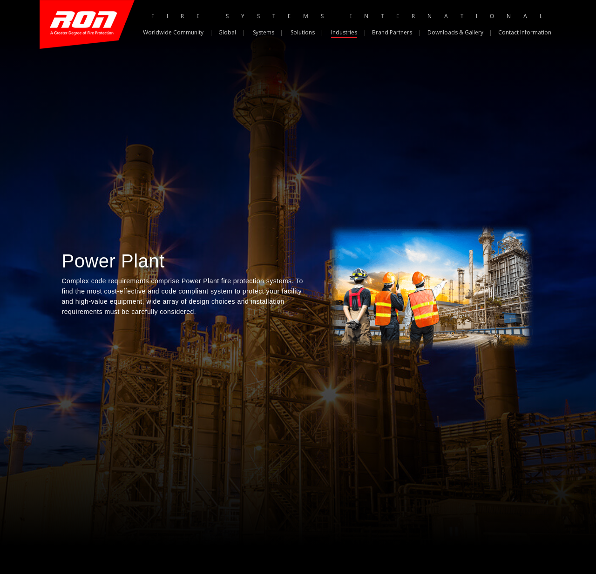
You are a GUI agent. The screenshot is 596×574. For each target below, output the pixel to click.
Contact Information (524, 32)
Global (227, 32)
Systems (263, 32)
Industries (344, 32)
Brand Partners (392, 32)
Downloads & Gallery (455, 32)
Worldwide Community (173, 32)
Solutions (303, 32)
